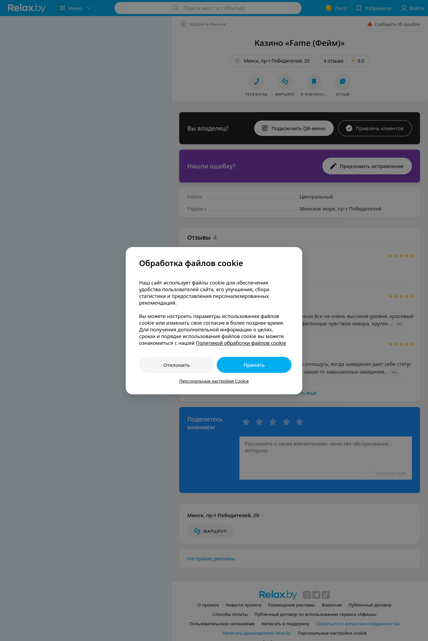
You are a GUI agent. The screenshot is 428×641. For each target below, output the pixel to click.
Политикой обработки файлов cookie (241, 342)
